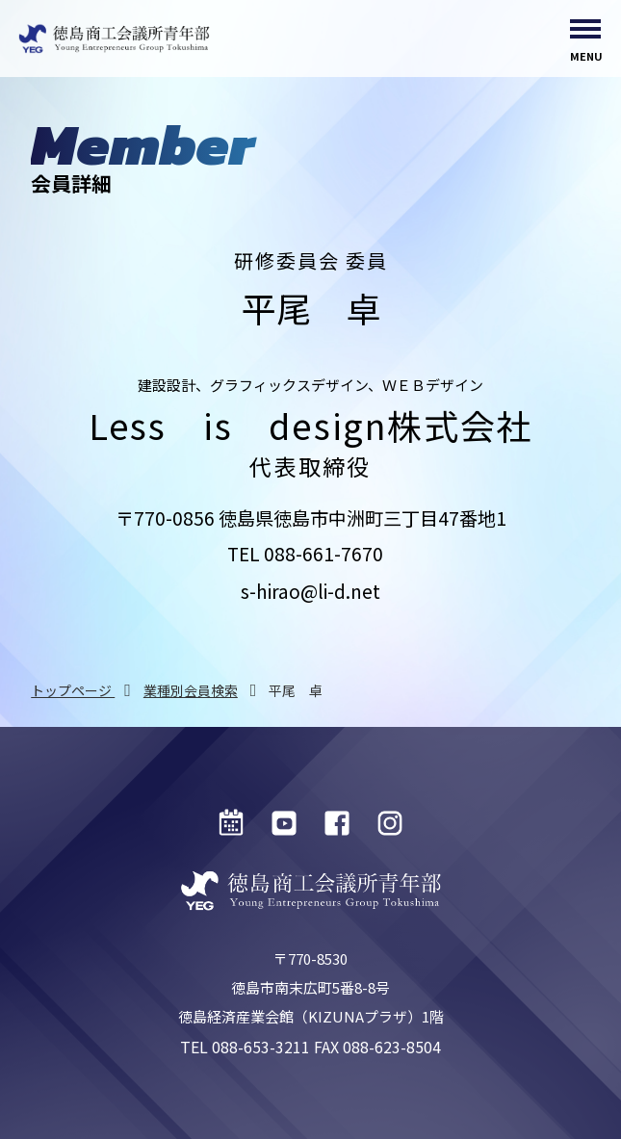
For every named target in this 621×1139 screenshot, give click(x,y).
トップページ (73, 690)
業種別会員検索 (190, 690)
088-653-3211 (261, 1046)
